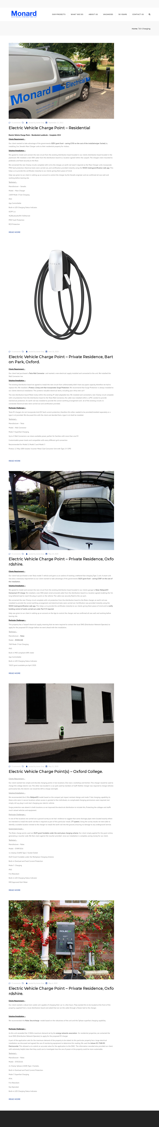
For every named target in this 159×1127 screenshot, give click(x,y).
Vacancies (108, 14)
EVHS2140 (19, 640)
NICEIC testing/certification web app (96, 168)
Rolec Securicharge (32, 1020)
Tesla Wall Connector (36, 373)
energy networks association (66, 1033)
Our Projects (58, 14)
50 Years (123, 14)
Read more (14, 232)
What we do (77, 14)
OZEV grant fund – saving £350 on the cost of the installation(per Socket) (78, 143)
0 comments (16, 122)
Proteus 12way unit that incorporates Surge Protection (49, 387)
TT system (75, 821)
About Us (93, 14)
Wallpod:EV (34, 797)
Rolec (22, 636)
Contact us (138, 14)
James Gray (40, 122)
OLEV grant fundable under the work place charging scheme (56, 833)
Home (134, 29)
